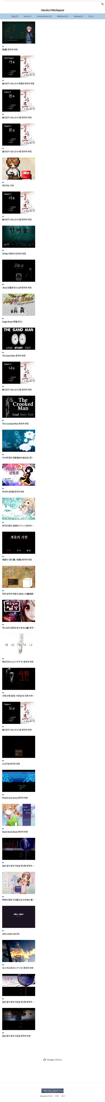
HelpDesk (78, 16)
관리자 (57, 1096)
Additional (62, 16)
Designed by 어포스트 (46, 1096)
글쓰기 (63, 1096)
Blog (15, 16)
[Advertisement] (52, 1059)
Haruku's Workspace (52, 10)
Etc (90, 16)
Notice (27, 16)
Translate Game (44, 16)
